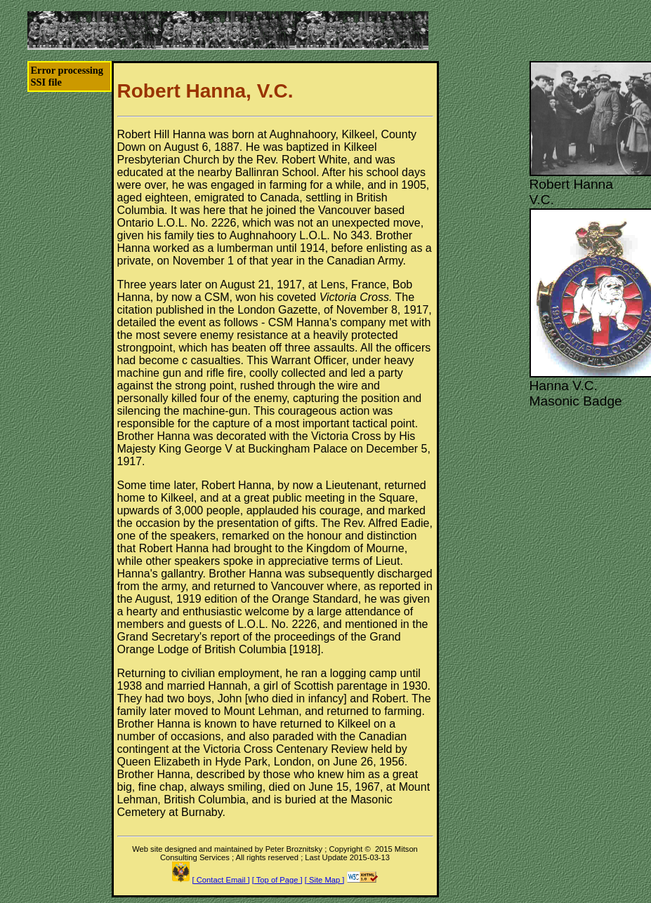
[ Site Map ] (325, 880)
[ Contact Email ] (221, 880)
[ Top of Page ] (277, 880)
